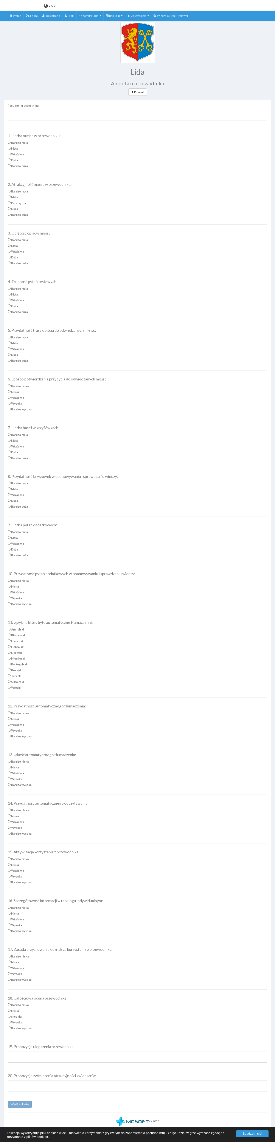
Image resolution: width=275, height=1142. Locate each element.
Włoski (14, 689)
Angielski (16, 630)
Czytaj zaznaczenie (134, 128)
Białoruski (16, 636)
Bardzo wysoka (19, 410)
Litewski (15, 654)
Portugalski (17, 665)
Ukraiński (16, 683)
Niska (13, 393)
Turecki (15, 677)
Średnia (15, 1018)
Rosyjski (15, 671)
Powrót (137, 92)
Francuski (16, 642)
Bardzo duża (18, 167)
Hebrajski (16, 648)
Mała (13, 150)
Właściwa (16, 155)
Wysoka (15, 405)
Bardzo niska (18, 387)
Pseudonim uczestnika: (23, 105)
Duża (13, 161)
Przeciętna (17, 204)
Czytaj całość (110, 128)
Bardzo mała (18, 144)
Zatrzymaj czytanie (162, 128)
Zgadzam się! (252, 1134)
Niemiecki (16, 660)
